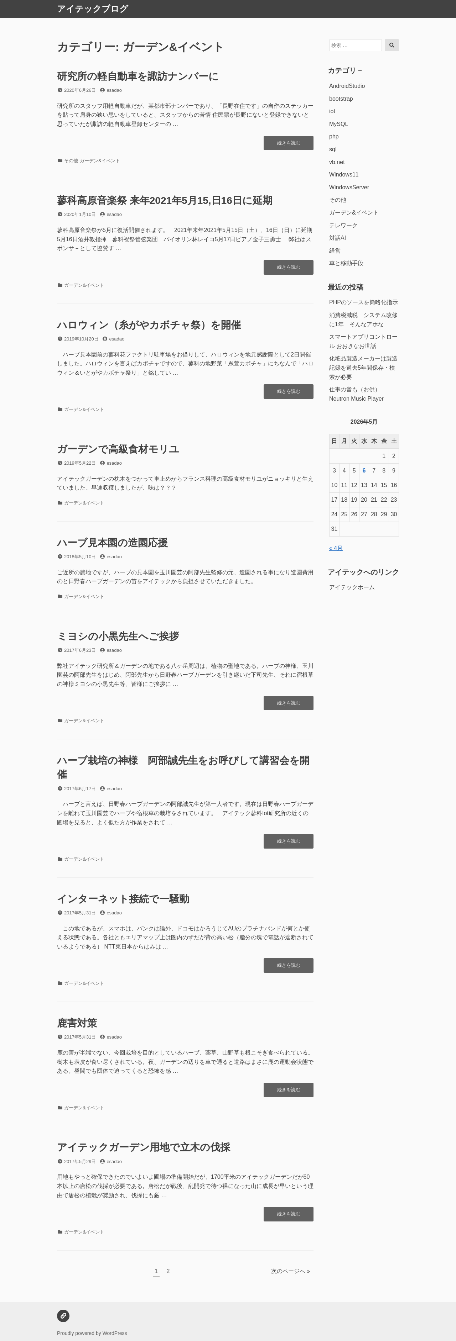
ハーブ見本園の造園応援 (112, 542)
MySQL (338, 124)
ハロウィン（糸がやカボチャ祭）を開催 (149, 325)
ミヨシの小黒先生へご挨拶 (118, 636)
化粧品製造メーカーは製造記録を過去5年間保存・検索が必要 (363, 367)
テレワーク (343, 225)
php (334, 136)
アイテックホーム (352, 587)
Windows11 (344, 174)
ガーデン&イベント (100, 160)
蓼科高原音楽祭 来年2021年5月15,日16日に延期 (165, 200)
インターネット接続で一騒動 (123, 898)
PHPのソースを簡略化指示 (363, 302)
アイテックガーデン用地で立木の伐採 (143, 1147)
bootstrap (341, 99)
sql (332, 149)
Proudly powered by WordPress (92, 1333)
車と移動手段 (346, 263)
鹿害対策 (82, 1023)
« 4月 (336, 548)
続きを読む (288, 145)
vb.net (337, 162)
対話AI (337, 238)
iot (332, 111)
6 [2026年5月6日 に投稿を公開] (364, 471)
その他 (71, 160)
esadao (114, 90)
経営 (335, 251)
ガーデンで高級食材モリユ (118, 449)
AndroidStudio (347, 86)
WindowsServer (349, 187)
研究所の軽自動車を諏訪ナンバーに (138, 76)
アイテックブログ (92, 9)
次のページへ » (290, 1271)
